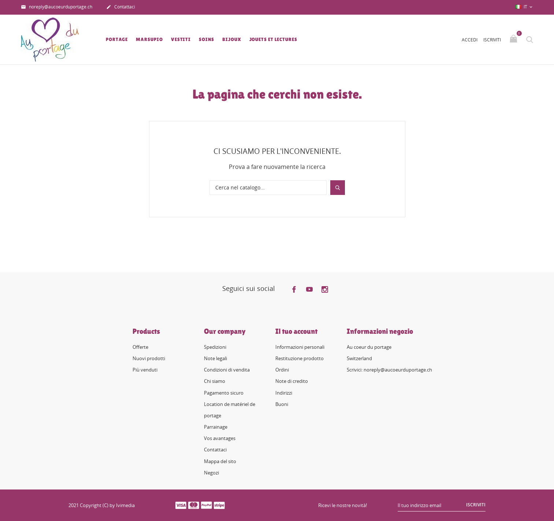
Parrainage (215, 427)
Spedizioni (215, 347)
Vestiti (181, 39)
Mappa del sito (220, 461)
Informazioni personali (299, 347)
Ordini (282, 369)
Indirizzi (283, 392)
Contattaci (120, 7)
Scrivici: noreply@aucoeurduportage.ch (389, 369)
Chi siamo (214, 381)
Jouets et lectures (273, 39)
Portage (117, 39)
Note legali (215, 358)
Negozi (211, 472)
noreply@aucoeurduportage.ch (56, 7)
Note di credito (291, 381)
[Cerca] (268, 187)
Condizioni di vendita (227, 369)
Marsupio (149, 39)
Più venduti (145, 369)
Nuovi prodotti (149, 358)
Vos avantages (219, 438)
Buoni (281, 404)
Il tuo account (296, 331)
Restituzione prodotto (299, 358)
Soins (206, 39)
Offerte (140, 347)
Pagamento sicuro (223, 392)
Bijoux (231, 39)
